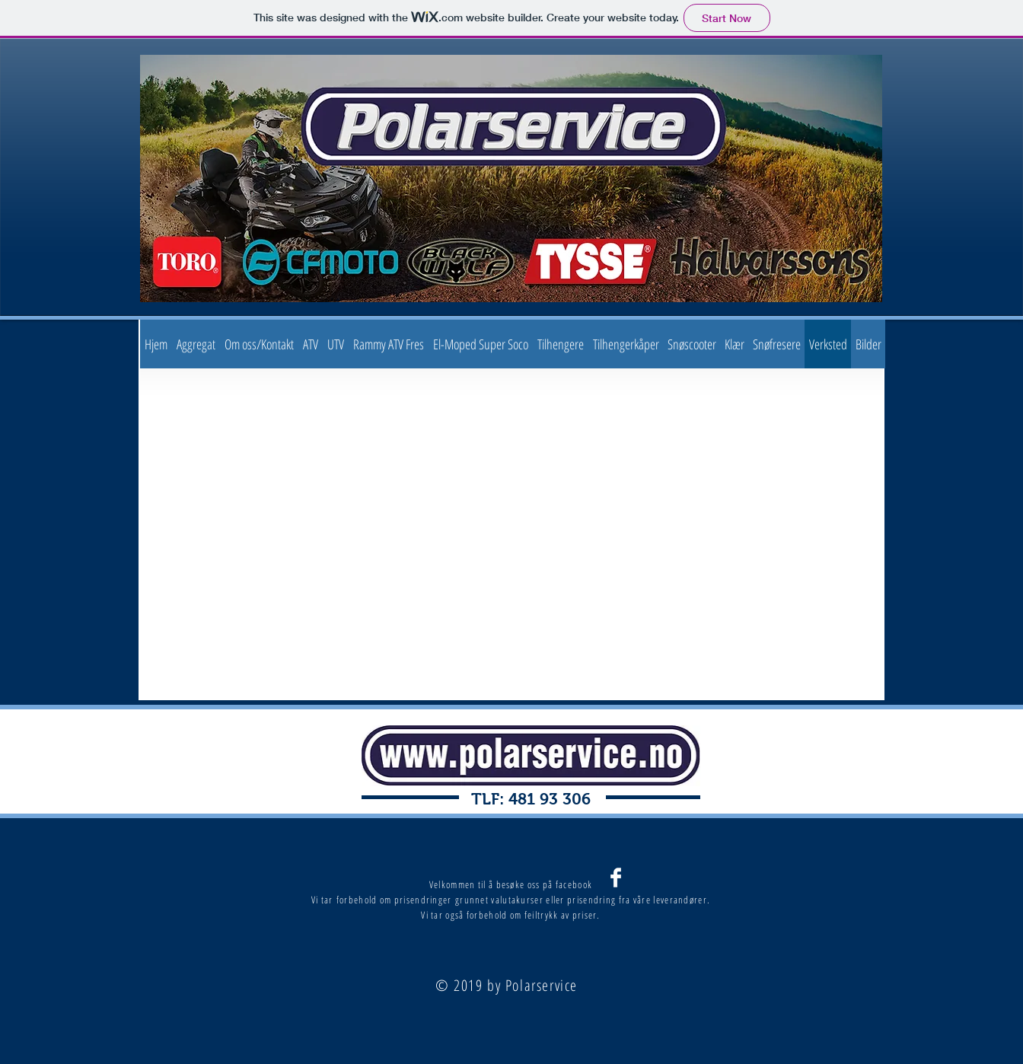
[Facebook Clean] (616, 877)
